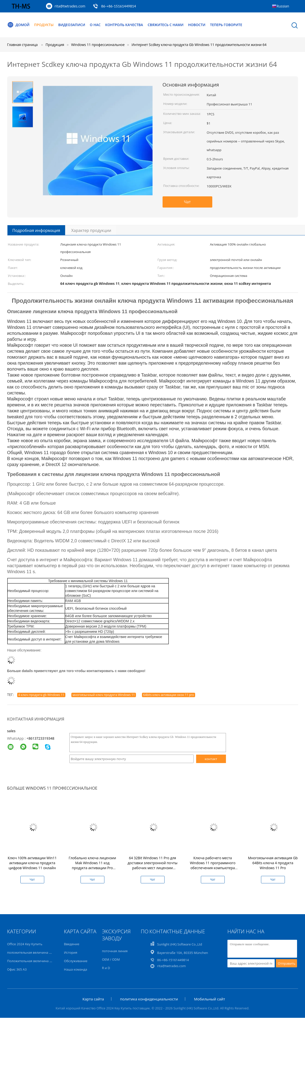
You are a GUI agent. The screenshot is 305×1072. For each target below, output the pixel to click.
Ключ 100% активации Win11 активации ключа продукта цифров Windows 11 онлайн (32, 863)
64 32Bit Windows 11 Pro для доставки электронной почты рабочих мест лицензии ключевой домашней (152, 865)
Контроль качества (124, 24)
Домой (18, 24)
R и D (106, 968)
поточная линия (115, 951)
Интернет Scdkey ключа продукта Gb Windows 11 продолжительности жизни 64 (198, 44)
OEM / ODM (111, 959)
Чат (187, 202)
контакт (211, 759)
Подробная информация (36, 230)
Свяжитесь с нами (165, 24)
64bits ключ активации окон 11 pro (168, 695)
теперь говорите (226, 24)
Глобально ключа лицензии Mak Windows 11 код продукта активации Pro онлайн (92, 865)
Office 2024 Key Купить (25, 944)
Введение (71, 944)
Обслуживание (75, 961)
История (70, 952)
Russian (283, 6)
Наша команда (75, 969)
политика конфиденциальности (149, 999)
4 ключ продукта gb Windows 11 (41, 695)
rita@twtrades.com (70, 6)
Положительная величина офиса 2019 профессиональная (53, 961)
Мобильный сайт (209, 999)
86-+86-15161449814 (118, 6)
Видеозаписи (71, 24)
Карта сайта (93, 999)
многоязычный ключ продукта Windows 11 (104, 695)
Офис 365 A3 (17, 969)
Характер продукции (91, 230)
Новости (197, 24)
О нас (95, 24)
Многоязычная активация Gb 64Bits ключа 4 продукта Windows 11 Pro (273, 863)
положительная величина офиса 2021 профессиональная (52, 952)
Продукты (43, 24)
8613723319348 (41, 738)
